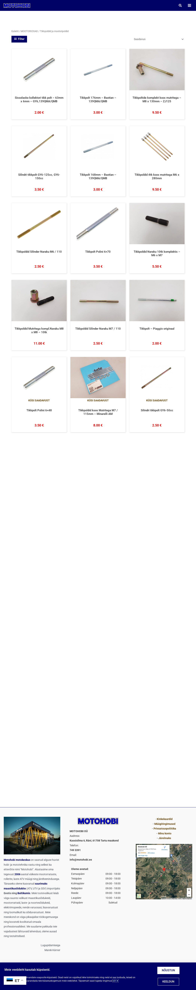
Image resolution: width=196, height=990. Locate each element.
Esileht (15, 32)
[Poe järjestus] (159, 40)
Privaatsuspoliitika (165, 828)
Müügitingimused (164, 823)
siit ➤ (115, 981)
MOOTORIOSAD (29, 32)
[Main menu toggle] (188, 6)
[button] (179, 6)
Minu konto (164, 833)
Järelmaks (164, 838)
